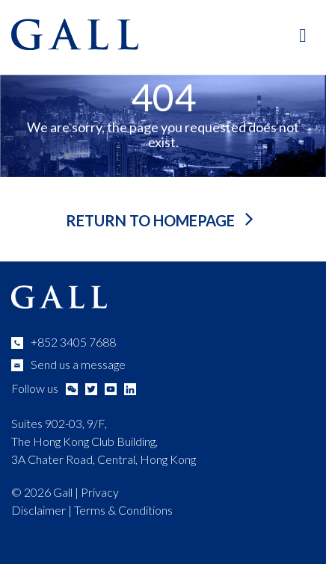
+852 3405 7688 (73, 342)
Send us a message (78, 364)
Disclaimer (38, 510)
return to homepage (152, 220)
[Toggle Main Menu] (303, 34)
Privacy (100, 492)
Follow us (34, 388)
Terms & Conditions (123, 510)
